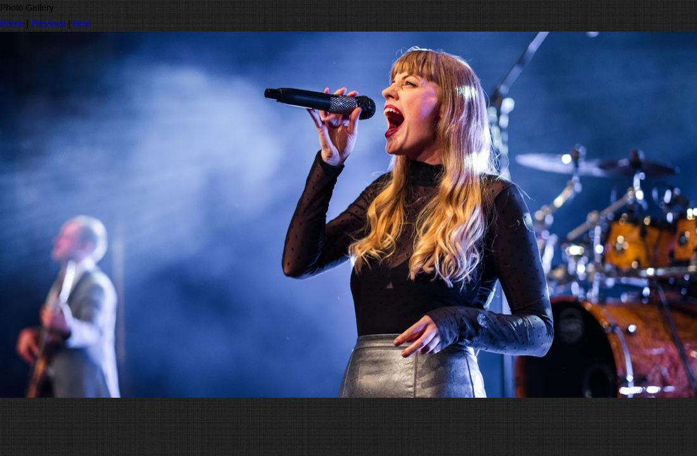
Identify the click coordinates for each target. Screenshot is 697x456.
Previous (48, 23)
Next (82, 23)
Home (11, 23)
